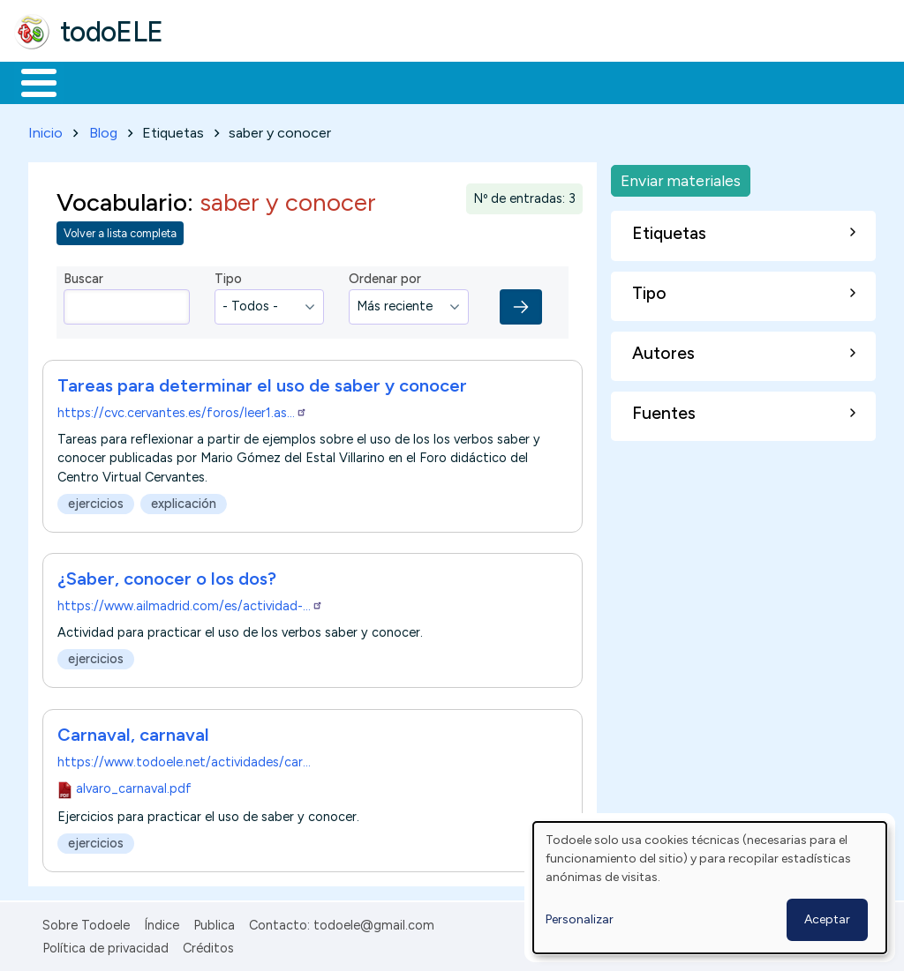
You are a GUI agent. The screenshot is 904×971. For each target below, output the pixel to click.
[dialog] (709, 887)
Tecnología (528, 81)
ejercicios (96, 500)
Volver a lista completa (120, 230)
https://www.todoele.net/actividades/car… (184, 758)
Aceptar (827, 919)
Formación (212, 81)
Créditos (208, 944)
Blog (103, 129)
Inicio (29, 81)
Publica (214, 922)
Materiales (99, 81)
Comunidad (646, 81)
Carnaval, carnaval (133, 731)
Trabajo (318, 81)
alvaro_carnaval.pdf (134, 785)
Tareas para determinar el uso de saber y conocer (262, 381)
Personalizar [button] (580, 919)
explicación (183, 500)
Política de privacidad (105, 944)
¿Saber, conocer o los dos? (166, 575)
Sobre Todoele (86, 922)
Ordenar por (385, 276)
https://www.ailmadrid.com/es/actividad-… (190, 603)
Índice (161, 922)
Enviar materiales (681, 177)
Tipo (228, 276)
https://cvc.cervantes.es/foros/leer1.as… (182, 409)
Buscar (725, 81)
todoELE (111, 32)
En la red (417, 81)
